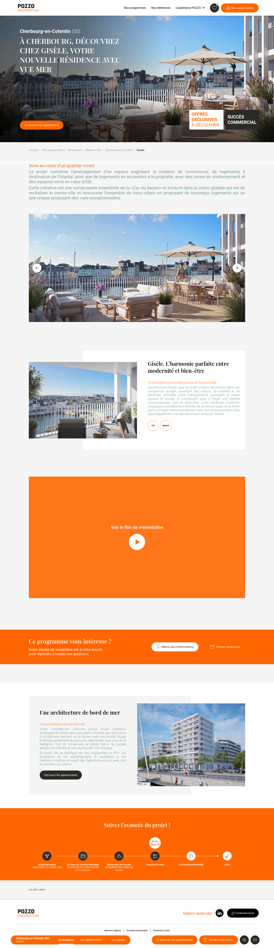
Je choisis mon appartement (41, 125)
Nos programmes (52, 150)
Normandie (74, 150)
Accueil (33, 150)
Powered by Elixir (161, 930)
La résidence (66, 940)
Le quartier (118, 940)
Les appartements (93, 939)
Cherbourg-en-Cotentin (118, 150)
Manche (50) (93, 150)
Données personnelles (137, 930)
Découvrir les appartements (60, 775)
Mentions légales (112, 930)
